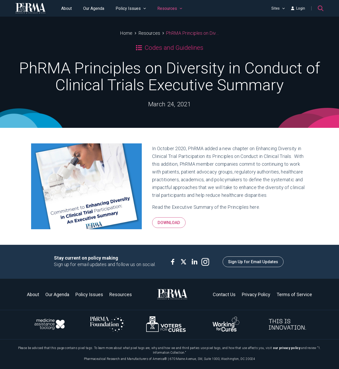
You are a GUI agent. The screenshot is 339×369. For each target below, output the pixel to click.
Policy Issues (131, 8)
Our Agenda (93, 8)
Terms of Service (294, 294)
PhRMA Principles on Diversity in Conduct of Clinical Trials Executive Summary (192, 33)
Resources (169, 8)
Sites (278, 8)
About (66, 8)
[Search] (320, 8)
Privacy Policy (256, 294)
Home (126, 33)
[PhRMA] (31, 8)
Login (298, 8)
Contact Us (224, 294)
